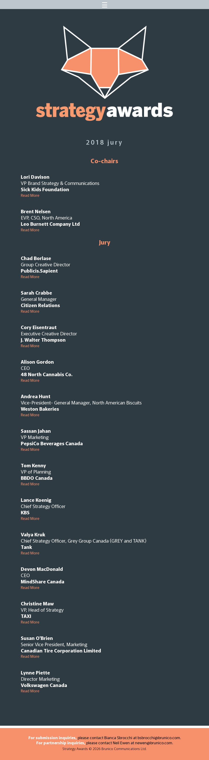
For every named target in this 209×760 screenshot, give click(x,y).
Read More (30, 195)
